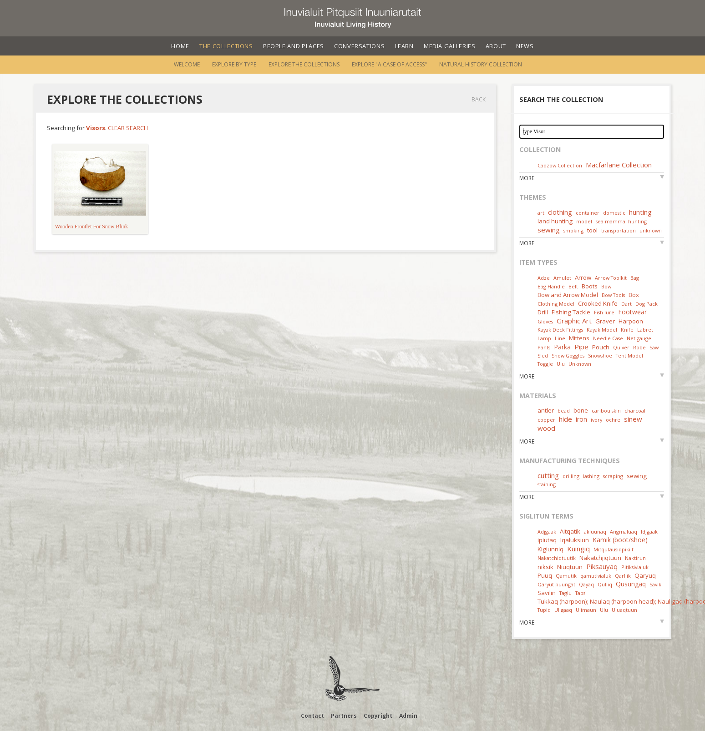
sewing (549, 229)
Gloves (545, 321)
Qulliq (605, 584)
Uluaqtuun (624, 609)
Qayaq (586, 584)
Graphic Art (574, 320)
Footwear (632, 312)
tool (592, 230)
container (587, 212)
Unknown (579, 363)
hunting (640, 212)
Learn (404, 46)
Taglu (565, 593)
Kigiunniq (550, 549)
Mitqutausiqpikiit (613, 549)
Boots (590, 286)
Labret (645, 329)
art (541, 212)
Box (634, 295)
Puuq (545, 575)
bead (564, 410)
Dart (626, 303)
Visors (95, 128)
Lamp (544, 338)
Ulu (561, 363)
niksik (545, 567)
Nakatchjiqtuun (600, 558)
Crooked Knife (598, 303)
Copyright (378, 716)
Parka (562, 347)
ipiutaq (547, 540)
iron (581, 419)
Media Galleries (450, 46)
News (525, 46)
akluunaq (595, 531)
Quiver (621, 347)
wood (546, 428)
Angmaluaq (623, 531)
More (526, 178)
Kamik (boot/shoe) (620, 539)
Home (180, 46)
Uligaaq (563, 609)
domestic (614, 212)
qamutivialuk (595, 575)
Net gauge (639, 338)
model (584, 221)
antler (546, 410)
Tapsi (581, 593)
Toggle (545, 363)
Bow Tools (613, 295)
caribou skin (606, 410)
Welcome (187, 64)
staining (547, 484)
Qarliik (623, 575)
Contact (312, 716)
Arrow (583, 277)
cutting (548, 475)
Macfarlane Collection (619, 164)
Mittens (579, 338)
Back (479, 99)
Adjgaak (547, 531)
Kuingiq (578, 548)
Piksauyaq (602, 566)
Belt (573, 286)
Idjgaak (649, 531)
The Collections (226, 46)
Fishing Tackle (571, 312)
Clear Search (128, 128)
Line (560, 338)
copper (546, 419)
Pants (544, 347)
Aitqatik (570, 531)
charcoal (634, 410)
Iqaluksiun (574, 540)
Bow (606, 286)
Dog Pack (646, 303)
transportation (618, 230)
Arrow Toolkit (611, 277)
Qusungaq (631, 584)
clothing (560, 212)
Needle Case (608, 338)
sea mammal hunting (621, 221)
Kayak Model (602, 329)
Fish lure (604, 312)
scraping (613, 476)
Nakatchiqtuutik (557, 558)
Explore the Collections (304, 64)
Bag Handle (551, 286)
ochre (613, 419)
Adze (544, 277)
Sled (543, 355)
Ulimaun (586, 609)
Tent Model (629, 355)
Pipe (581, 346)
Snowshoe (600, 355)
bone (580, 410)
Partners (344, 716)
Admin (408, 716)
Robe (639, 347)
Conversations (359, 46)
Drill (543, 312)
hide (565, 418)
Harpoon (631, 321)
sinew (633, 418)
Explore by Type (234, 64)
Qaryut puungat (556, 584)
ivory (596, 419)
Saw (654, 347)
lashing (591, 476)
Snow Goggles (568, 355)
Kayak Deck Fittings (560, 329)
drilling (571, 476)
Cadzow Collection (560, 165)
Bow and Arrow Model (568, 295)
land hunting (555, 221)
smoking (573, 230)
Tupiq (544, 609)
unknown (650, 230)
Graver (605, 321)
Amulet (562, 277)
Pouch (600, 347)
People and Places (293, 46)
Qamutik (566, 575)
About (496, 46)
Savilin (547, 593)
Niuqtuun (570, 567)
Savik (655, 584)
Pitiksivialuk (635, 567)
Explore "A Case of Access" (389, 64)
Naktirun (635, 558)
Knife (627, 329)
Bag (634, 277)
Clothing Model (556, 303)
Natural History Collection (480, 64)
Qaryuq (645, 575)
